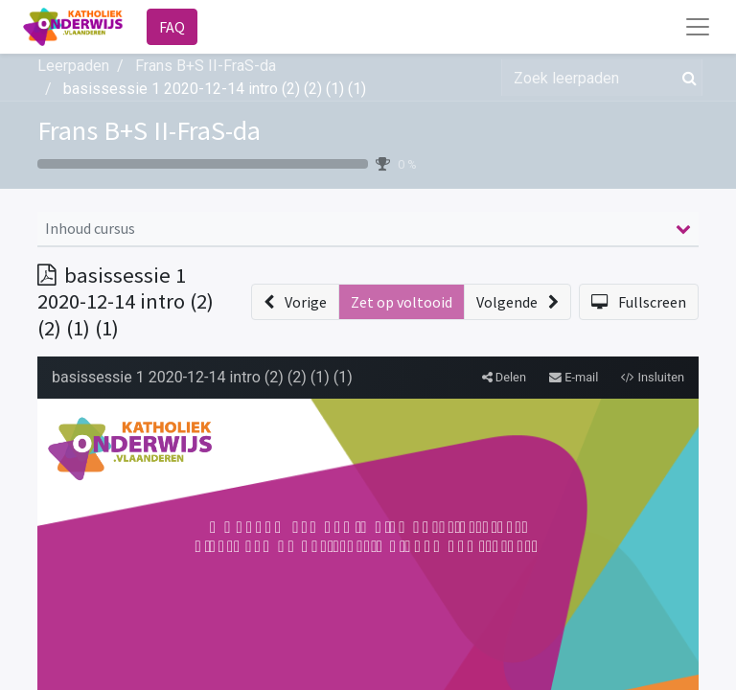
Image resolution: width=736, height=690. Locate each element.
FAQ (172, 26)
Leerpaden (73, 66)
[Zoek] (686, 77)
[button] (295, 302)
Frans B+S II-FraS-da (149, 130)
